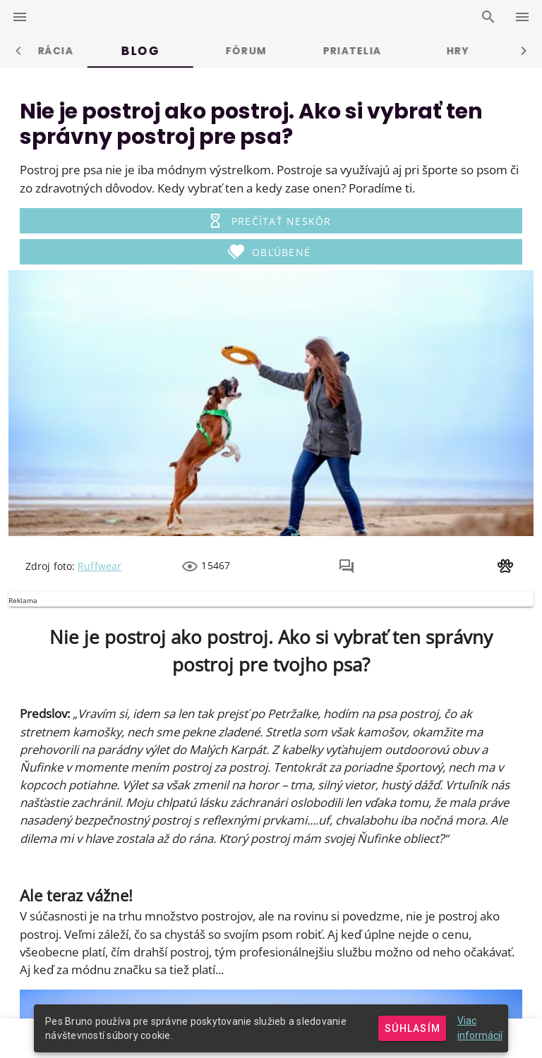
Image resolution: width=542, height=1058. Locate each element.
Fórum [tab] (407, 51)
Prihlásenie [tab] (90, 51)
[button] (271, 220)
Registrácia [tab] (195, 51)
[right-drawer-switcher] (522, 17)
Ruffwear (99, 566)
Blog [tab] (301, 50)
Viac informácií (479, 1028)
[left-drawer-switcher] (20, 17)
